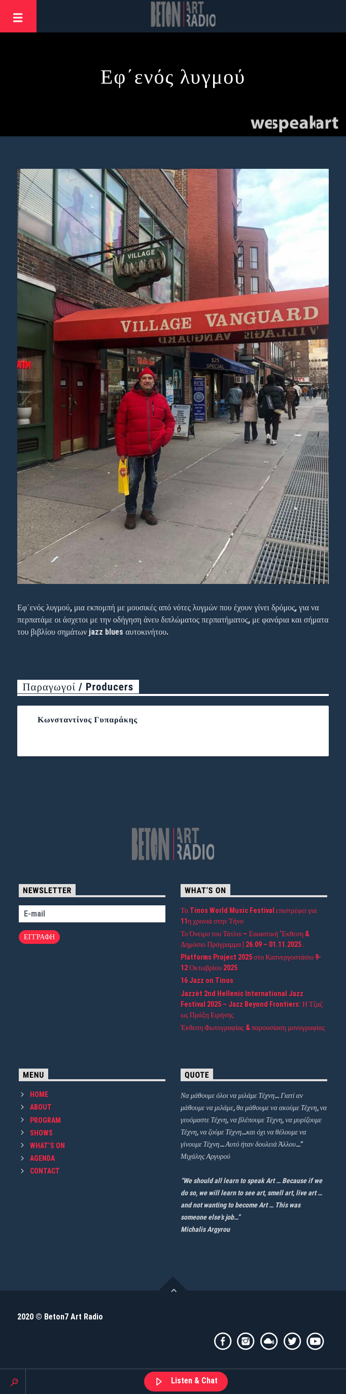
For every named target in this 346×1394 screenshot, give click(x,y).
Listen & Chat (193, 1380)
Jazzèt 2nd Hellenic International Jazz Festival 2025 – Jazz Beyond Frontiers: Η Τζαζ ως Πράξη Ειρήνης (252, 1004)
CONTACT (45, 1171)
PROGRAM (45, 1120)
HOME (39, 1094)
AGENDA (42, 1158)
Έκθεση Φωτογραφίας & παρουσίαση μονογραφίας (253, 1027)
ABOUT (41, 1107)
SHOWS (41, 1133)
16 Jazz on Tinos (207, 980)
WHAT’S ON (47, 1146)
